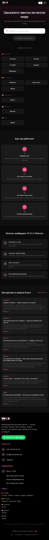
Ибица (19, 501)
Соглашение (19, 534)
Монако (4, 512)
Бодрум (23, 495)
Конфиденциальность (31, 534)
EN (44, 3)
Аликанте (5, 501)
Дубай (4, 518)
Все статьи (43, 292)
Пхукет (4, 507)
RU (40, 3)
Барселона (12, 501)
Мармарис (30, 495)
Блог (12, 534)
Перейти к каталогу (24, 38)
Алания (10, 495)
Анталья (4, 495)
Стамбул (16, 495)
